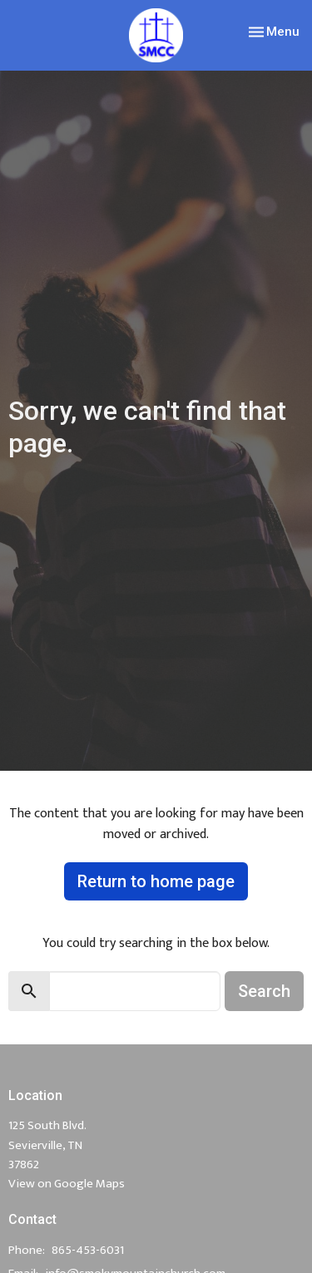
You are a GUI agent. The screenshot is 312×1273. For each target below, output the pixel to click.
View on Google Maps (66, 1183)
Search (264, 991)
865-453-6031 (88, 1250)
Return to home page (156, 881)
